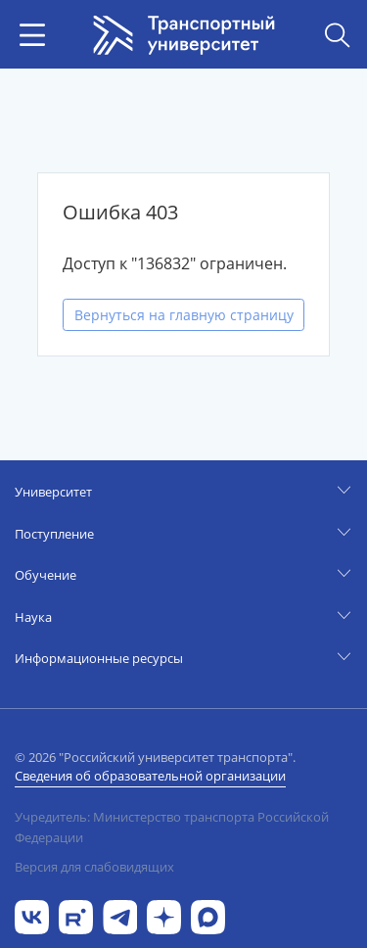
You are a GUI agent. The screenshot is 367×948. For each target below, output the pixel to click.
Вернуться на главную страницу (184, 315)
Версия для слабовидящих (94, 867)
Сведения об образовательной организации (150, 775)
